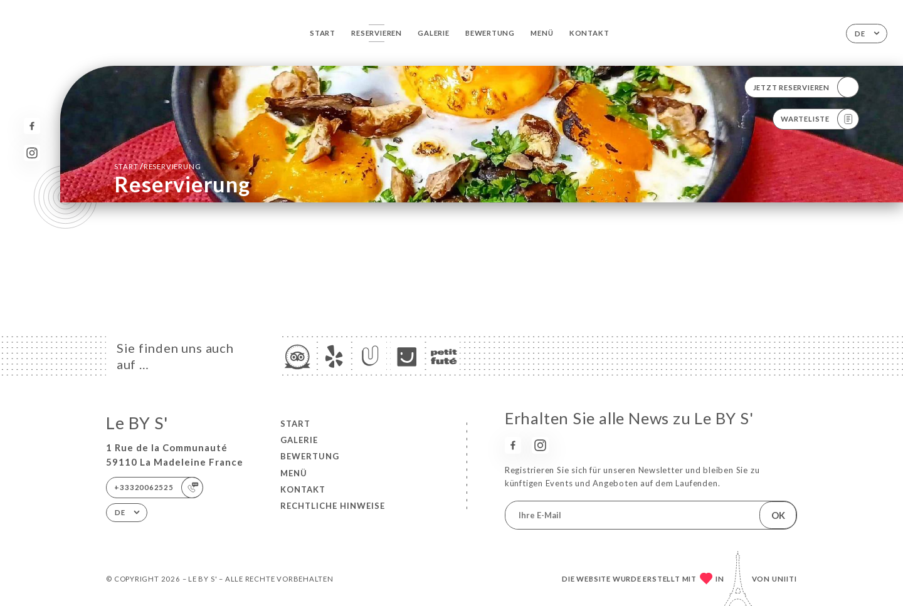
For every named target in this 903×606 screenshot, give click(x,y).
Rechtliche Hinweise (332, 506)
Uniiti (784, 579)
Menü (542, 33)
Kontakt (589, 33)
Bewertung (490, 33)
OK (778, 515)
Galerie (434, 33)
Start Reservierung (157, 166)
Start (322, 33)
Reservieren (376, 33)
